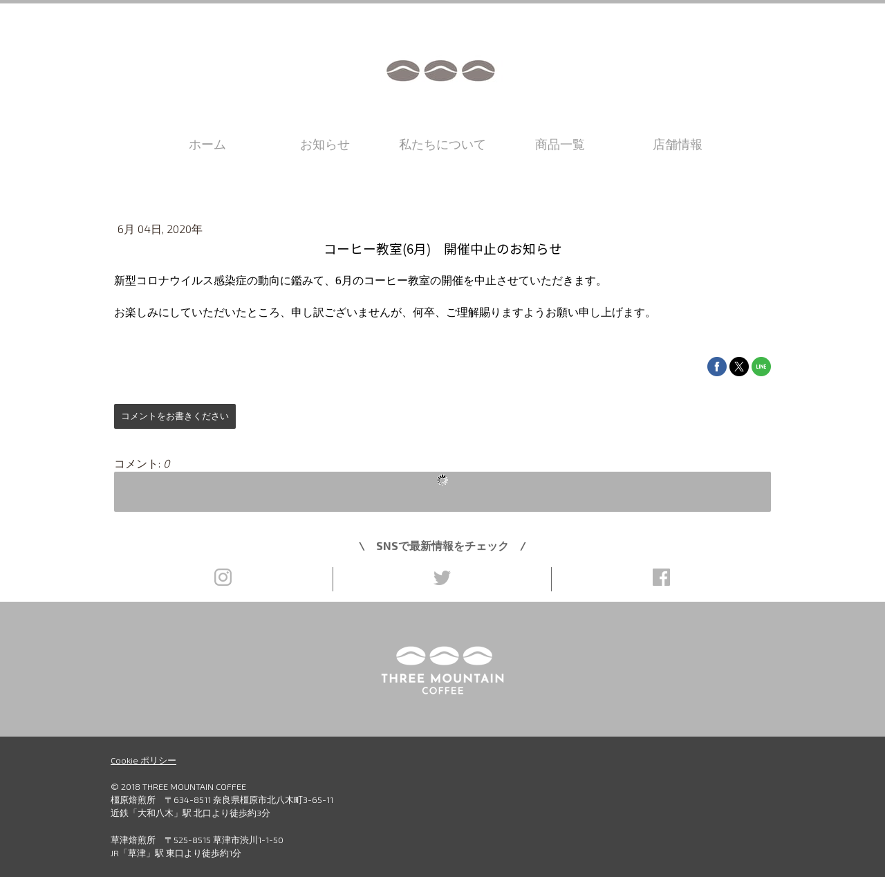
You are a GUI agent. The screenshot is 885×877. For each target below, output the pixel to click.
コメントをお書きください (175, 415)
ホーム (207, 143)
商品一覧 (560, 143)
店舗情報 (677, 143)
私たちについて (442, 143)
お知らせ (325, 143)
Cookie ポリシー (143, 760)
